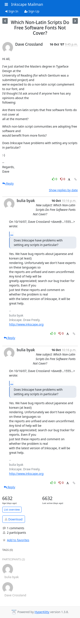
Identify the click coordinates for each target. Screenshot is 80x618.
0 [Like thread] (55, 179)
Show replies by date (63, 190)
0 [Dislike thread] (62, 179)
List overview (12, 509)
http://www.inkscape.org (26, 324)
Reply (8, 183)
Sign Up (31, 11)
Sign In (11, 11)
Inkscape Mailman (27, 4)
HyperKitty (42, 612)
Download (13, 519)
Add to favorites (15, 540)
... (11, 234)
